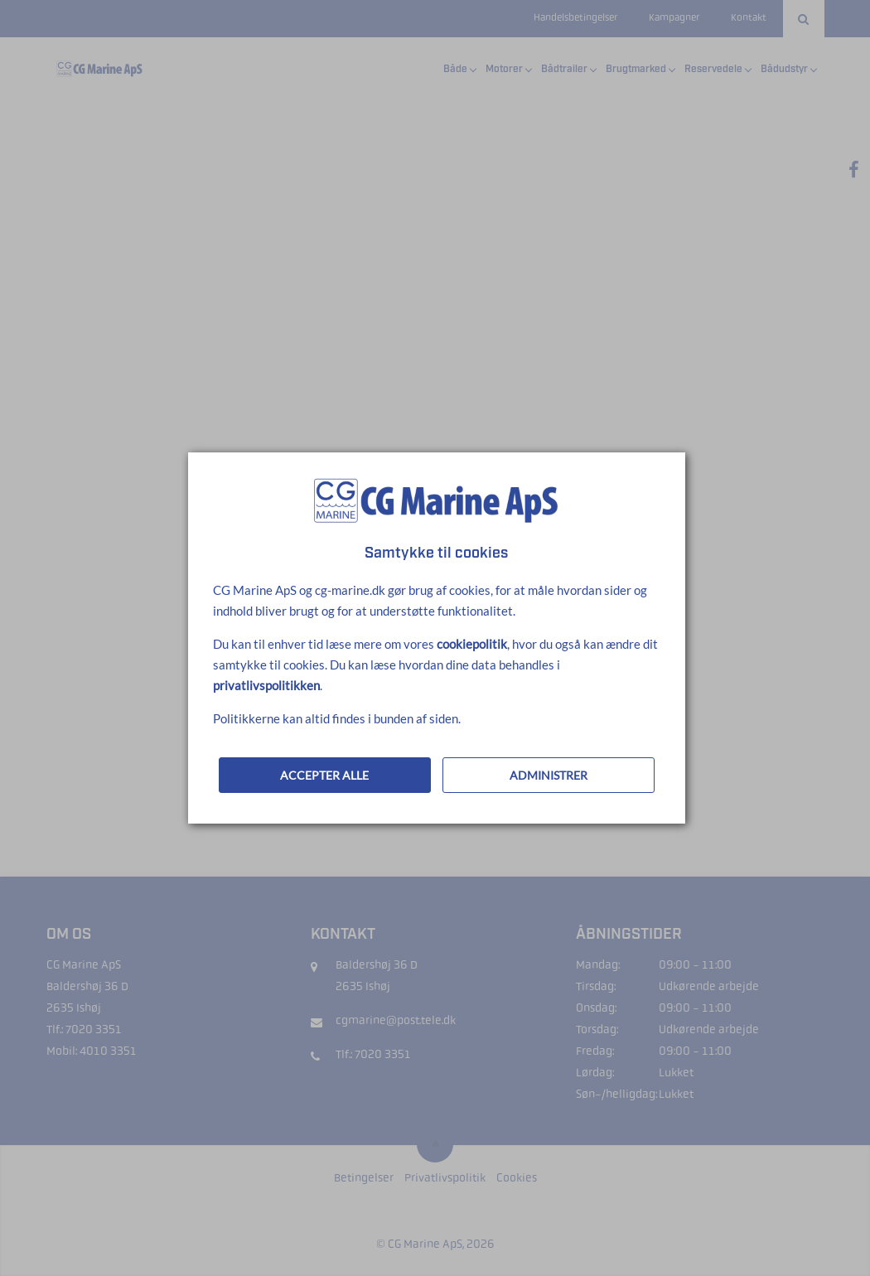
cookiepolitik (472, 643)
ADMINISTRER (548, 775)
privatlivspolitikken (266, 685)
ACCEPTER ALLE (324, 775)
